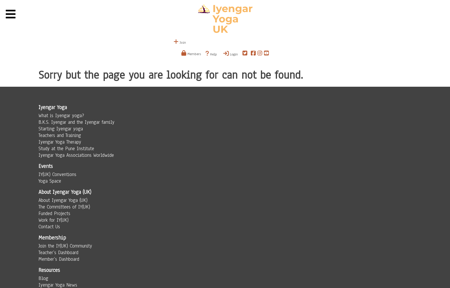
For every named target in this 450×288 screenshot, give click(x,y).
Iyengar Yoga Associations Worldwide (76, 155)
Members (191, 54)
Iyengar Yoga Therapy (59, 142)
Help (211, 54)
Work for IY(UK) (53, 220)
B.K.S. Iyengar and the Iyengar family (76, 122)
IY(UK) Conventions (57, 174)
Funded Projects (54, 213)
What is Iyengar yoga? (61, 115)
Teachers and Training (59, 135)
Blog (43, 278)
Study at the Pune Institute (66, 148)
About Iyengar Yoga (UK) (63, 200)
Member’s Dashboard (58, 259)
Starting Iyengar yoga (60, 128)
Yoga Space (49, 181)
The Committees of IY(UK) (64, 207)
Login (230, 54)
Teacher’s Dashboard (58, 252)
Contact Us (49, 226)
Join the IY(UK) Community (65, 246)
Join (180, 42)
